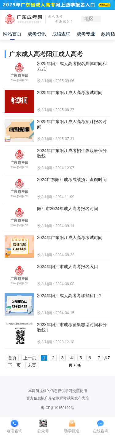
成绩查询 (61, 33)
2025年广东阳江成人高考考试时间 (69, 92)
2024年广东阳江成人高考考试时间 (69, 237)
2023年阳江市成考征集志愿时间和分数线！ (72, 327)
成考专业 (86, 33)
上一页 (29, 357)
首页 (12, 357)
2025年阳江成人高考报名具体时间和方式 (72, 66)
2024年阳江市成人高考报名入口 (67, 266)
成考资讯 (37, 33)
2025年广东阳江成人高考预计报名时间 (72, 124)
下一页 (14, 365)
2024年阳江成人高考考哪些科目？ (69, 295)
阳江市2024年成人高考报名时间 (67, 208)
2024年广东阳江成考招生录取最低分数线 (72, 153)
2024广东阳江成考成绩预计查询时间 (72, 179)
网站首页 (12, 33)
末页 (32, 365)
